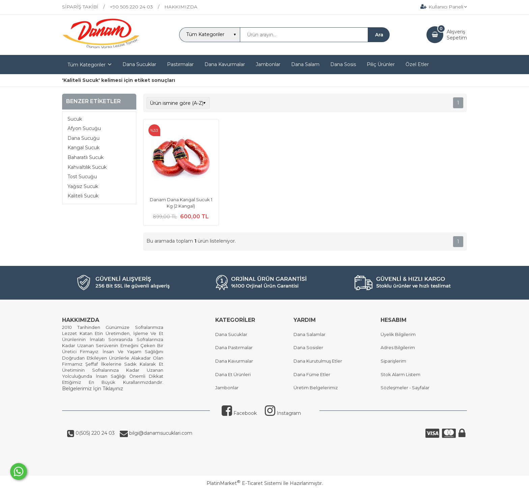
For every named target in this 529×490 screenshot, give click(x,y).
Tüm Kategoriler (86, 65)
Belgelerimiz (77, 389)
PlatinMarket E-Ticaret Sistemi (244, 483)
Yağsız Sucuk (82, 186)
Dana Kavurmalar (234, 361)
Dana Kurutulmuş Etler (318, 361)
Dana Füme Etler (312, 374)
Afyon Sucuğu (84, 128)
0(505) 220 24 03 (94, 433)
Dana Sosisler (308, 347)
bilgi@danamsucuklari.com (160, 433)
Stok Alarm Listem (400, 374)
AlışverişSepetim (457, 35)
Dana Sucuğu (83, 138)
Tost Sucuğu (82, 177)
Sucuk (74, 119)
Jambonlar (227, 387)
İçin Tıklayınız (107, 389)
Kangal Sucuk (83, 148)
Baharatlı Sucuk (85, 157)
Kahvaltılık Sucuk (87, 167)
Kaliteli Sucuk (83, 196)
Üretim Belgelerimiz (316, 387)
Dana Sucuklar (231, 334)
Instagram (283, 413)
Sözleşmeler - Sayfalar (405, 387)
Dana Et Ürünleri (233, 374)
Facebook (239, 413)
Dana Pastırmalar (234, 347)
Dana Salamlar (310, 334)
